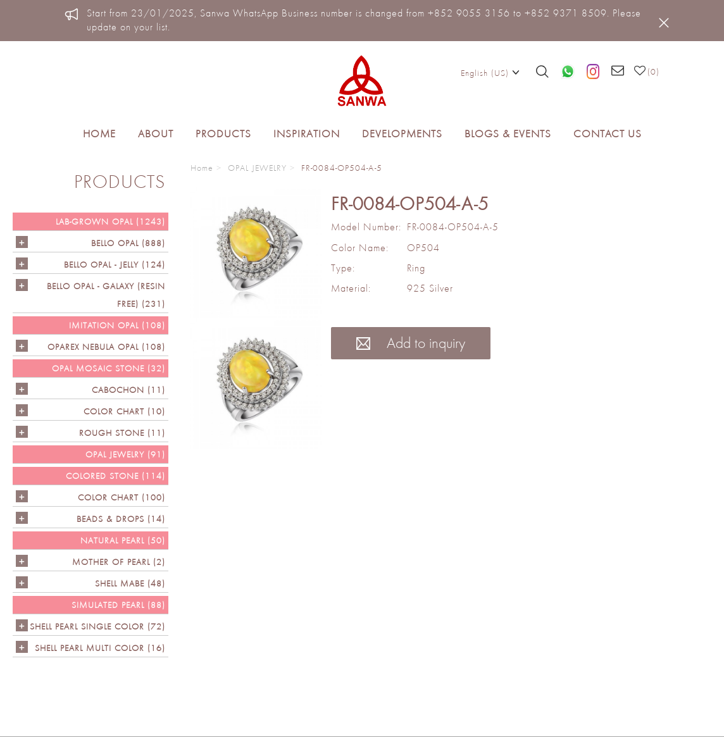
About (155, 133)
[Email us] (618, 71)
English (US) (490, 72)
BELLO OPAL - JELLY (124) (114, 264)
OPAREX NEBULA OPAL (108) (106, 347)
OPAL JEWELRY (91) (125, 454)
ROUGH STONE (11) (122, 433)
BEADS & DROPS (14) (121, 519)
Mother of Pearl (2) (118, 562)
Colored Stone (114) (115, 476)
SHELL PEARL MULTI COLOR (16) (100, 648)
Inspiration (306, 133)
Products (223, 133)
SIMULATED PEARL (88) (118, 605)
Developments (402, 133)
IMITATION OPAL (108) (117, 325)
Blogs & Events (508, 133)
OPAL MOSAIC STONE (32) (108, 368)
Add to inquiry (410, 342)
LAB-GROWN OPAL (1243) (110, 221)
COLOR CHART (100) (121, 497)
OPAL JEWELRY (257, 168)
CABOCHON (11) (128, 390)
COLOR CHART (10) (124, 411)
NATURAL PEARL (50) (122, 540)
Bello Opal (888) (128, 243)
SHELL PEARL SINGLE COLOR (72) (97, 626)
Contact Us (607, 133)
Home (99, 133)
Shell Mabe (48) (130, 583)
